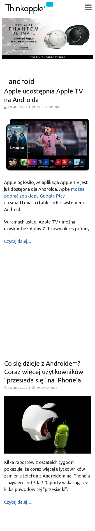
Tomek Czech (19, 107)
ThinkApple (44, 8)
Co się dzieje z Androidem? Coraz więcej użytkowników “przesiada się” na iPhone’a (43, 372)
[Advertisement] (47, 305)
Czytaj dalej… (17, 241)
